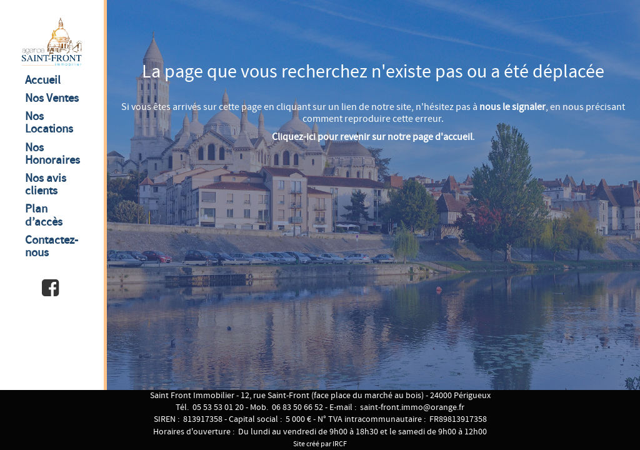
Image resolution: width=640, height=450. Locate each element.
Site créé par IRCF (320, 444)
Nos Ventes (52, 98)
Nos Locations (49, 123)
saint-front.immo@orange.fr (412, 407)
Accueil (43, 80)
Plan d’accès (43, 215)
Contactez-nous (51, 246)
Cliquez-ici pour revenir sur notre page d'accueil (372, 137)
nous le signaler (512, 107)
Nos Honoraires (52, 154)
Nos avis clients (45, 185)
